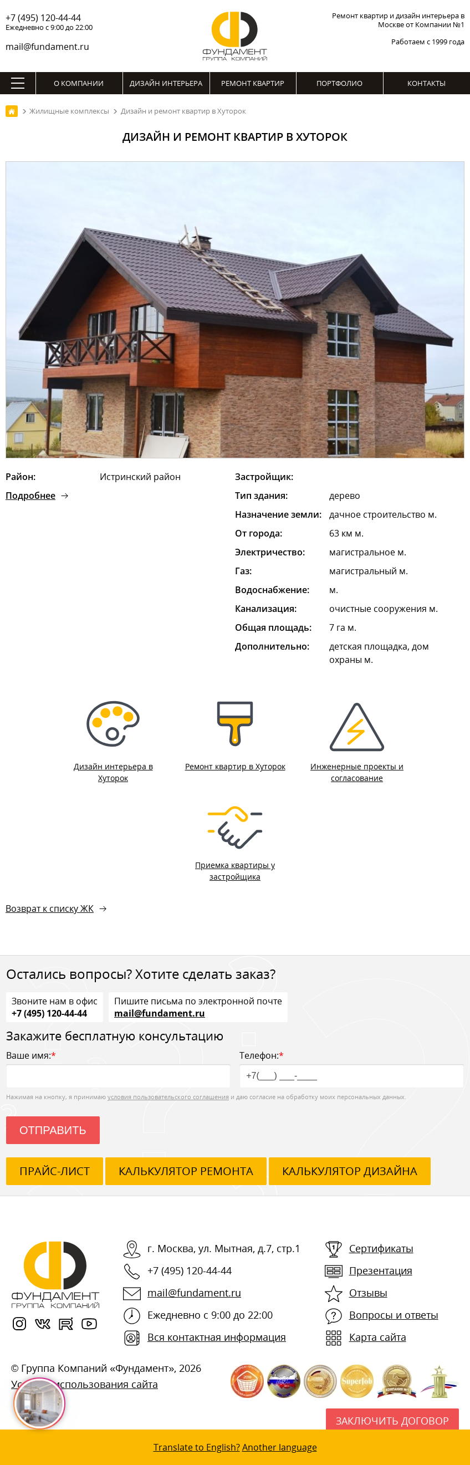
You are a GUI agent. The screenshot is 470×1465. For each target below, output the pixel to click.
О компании (79, 83)
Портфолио (339, 83)
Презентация (380, 1270)
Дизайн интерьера (166, 83)
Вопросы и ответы (393, 1314)
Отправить (52, 1130)
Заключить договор (392, 1420)
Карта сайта (377, 1337)
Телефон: (351, 1068)
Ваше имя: (118, 1068)
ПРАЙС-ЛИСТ (54, 1170)
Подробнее (30, 495)
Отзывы (368, 1292)
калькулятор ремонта (186, 1170)
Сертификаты (381, 1248)
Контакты (426, 83)
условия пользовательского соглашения (168, 1097)
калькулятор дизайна (349, 1170)
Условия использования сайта (84, 1384)
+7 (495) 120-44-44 (43, 18)
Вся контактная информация (216, 1337)
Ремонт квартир (252, 83)
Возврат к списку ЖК (50, 908)
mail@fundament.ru (47, 46)
